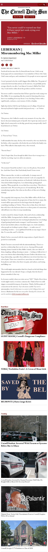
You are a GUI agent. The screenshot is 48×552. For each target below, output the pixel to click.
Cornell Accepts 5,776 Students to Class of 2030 (17, 548)
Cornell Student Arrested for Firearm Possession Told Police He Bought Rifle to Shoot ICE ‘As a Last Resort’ (21, 481)
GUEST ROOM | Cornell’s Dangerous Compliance (23, 336)
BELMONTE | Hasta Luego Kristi (16, 401)
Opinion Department (9, 58)
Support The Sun (29, 17)
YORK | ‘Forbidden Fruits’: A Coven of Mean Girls (23, 369)
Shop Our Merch (18, 17)
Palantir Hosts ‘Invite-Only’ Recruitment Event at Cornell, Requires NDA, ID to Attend (23, 515)
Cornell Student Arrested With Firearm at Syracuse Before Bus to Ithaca (24, 444)
